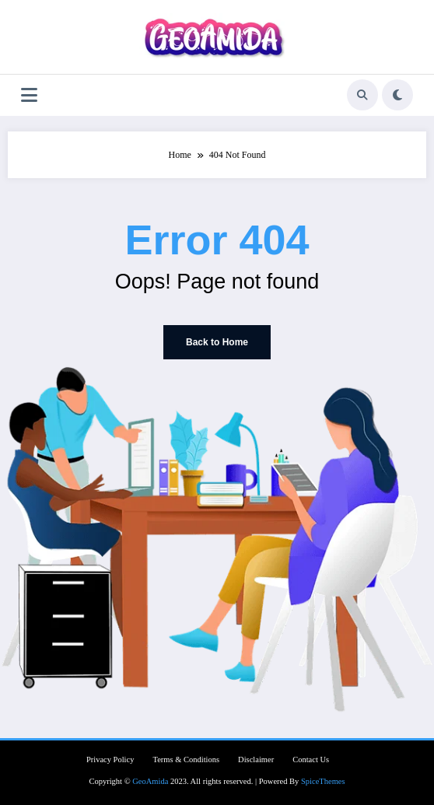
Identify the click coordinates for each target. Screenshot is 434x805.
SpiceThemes (323, 781)
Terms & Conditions (185, 759)
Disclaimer (256, 759)
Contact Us (310, 759)
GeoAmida (150, 781)
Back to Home (217, 342)
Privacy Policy (110, 759)
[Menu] (29, 95)
